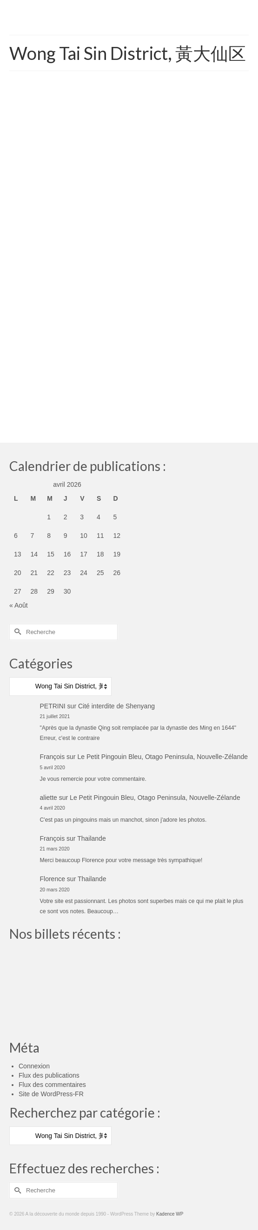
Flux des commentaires (52, 1084)
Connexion (34, 1066)
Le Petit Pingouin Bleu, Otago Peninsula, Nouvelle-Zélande (162, 756)
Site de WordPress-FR (51, 1094)
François (52, 756)
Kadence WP (169, 1214)
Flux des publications (49, 1075)
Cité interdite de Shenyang (116, 706)
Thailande (91, 838)
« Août (18, 605)
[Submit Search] (16, 632)
